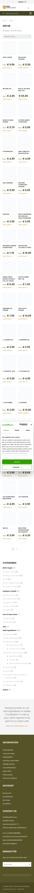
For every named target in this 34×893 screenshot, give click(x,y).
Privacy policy (8, 775)
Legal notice (7, 771)
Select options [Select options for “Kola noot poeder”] (22, 319)
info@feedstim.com (21, 726)
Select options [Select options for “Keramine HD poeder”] (7, 319)
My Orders (6, 800)
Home (5, 21)
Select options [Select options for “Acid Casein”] (7, 68)
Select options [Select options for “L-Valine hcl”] (7, 476)
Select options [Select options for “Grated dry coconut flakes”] (22, 256)
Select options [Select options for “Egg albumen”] (7, 193)
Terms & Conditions (10, 778)
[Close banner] (31, 424)
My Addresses (8, 797)
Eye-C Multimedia (19, 889)
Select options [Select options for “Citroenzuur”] (7, 162)
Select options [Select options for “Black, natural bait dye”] (22, 99)
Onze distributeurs (9, 768)
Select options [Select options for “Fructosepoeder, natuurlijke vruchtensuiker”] (22, 225)
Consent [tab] (6, 430)
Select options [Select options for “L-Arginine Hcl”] (22, 350)
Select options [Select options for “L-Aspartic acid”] (7, 382)
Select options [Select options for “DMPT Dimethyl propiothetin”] (22, 162)
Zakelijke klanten (9, 764)
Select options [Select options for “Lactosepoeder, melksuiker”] (7, 507)
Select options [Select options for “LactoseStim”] (22, 507)
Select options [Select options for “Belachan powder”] (23, 68)
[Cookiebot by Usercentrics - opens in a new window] (20, 424)
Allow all (17, 462)
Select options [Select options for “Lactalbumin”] (22, 476)
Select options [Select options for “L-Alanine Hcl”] (7, 350)
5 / (22, 2)
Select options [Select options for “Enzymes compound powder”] (22, 193)
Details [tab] (17, 430)
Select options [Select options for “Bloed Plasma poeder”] (7, 131)
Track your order (9, 754)
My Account (7, 793)
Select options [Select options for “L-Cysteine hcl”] (22, 382)
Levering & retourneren (11, 761)
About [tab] (28, 430)
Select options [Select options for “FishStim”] (7, 225)
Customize (17, 467)
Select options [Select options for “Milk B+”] (7, 539)
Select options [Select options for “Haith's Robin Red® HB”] (22, 287)
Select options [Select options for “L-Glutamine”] (7, 413)
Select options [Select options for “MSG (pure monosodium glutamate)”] (22, 539)
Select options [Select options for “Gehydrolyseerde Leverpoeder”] (7, 256)
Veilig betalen (8, 757)
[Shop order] (17, 36)
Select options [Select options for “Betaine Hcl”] (7, 99)
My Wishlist (7, 804)
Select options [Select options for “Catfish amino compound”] (22, 131)
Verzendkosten (8, 750)
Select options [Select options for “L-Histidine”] (23, 413)
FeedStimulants (17, 886)
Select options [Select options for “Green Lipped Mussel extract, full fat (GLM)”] (7, 287)
